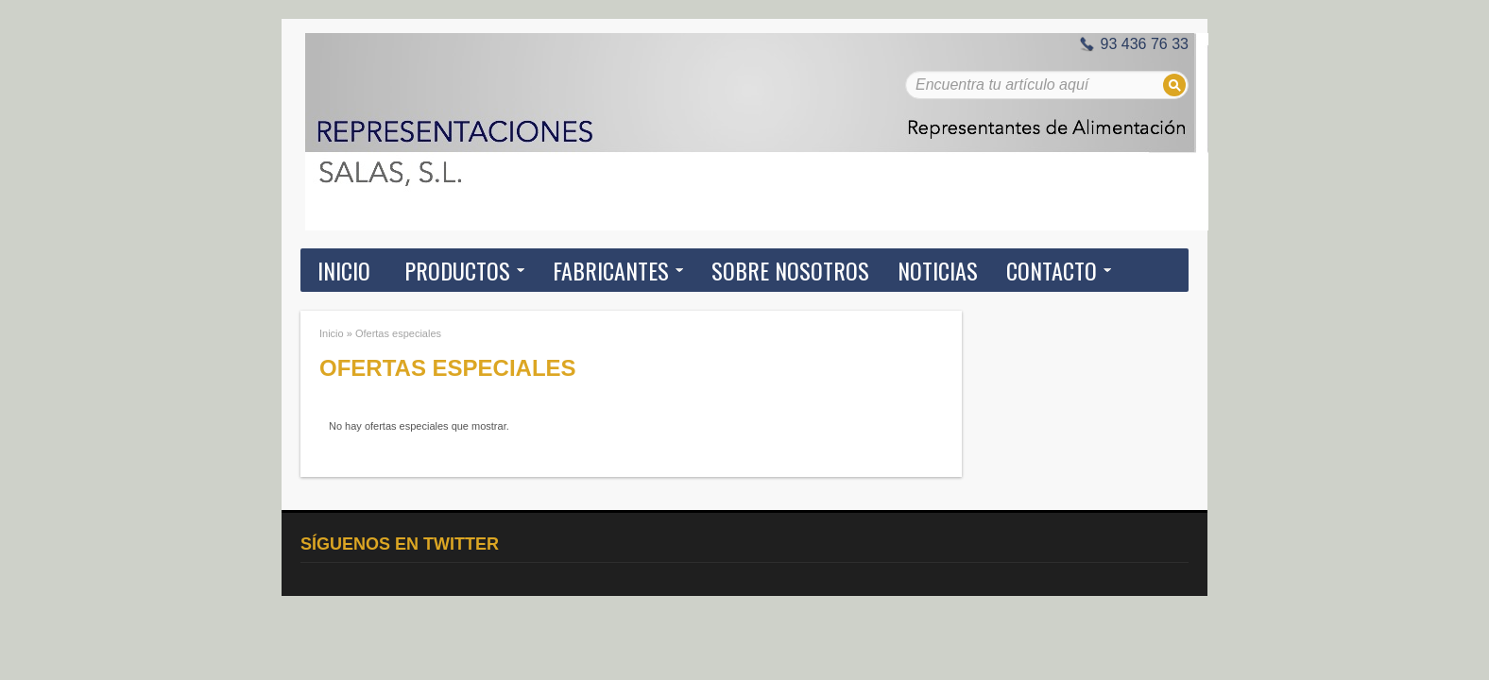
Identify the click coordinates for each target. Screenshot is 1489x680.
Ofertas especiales (398, 333)
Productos (457, 270)
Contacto (1051, 270)
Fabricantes (611, 270)
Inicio (343, 270)
